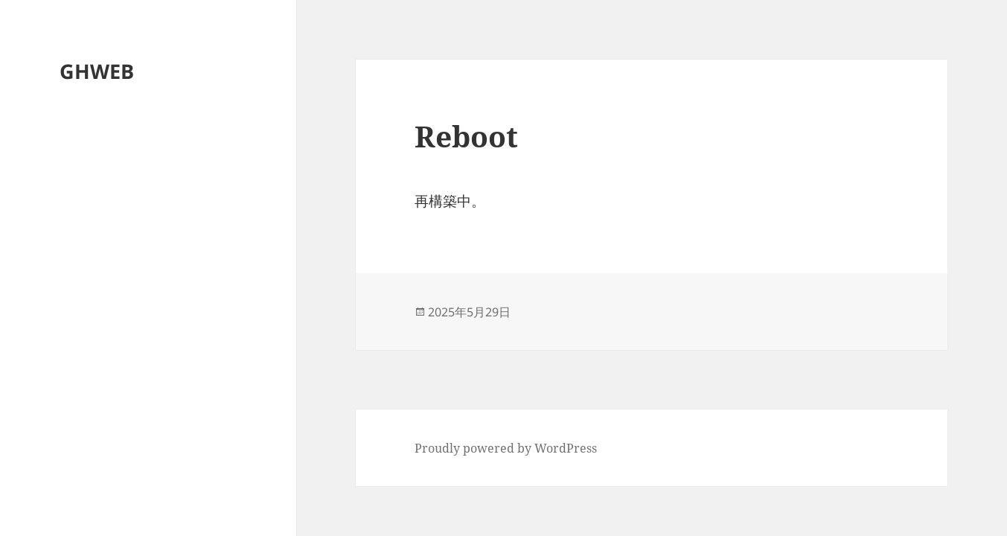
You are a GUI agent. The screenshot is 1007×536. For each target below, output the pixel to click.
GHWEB (97, 71)
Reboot (466, 136)
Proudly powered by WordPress (506, 448)
